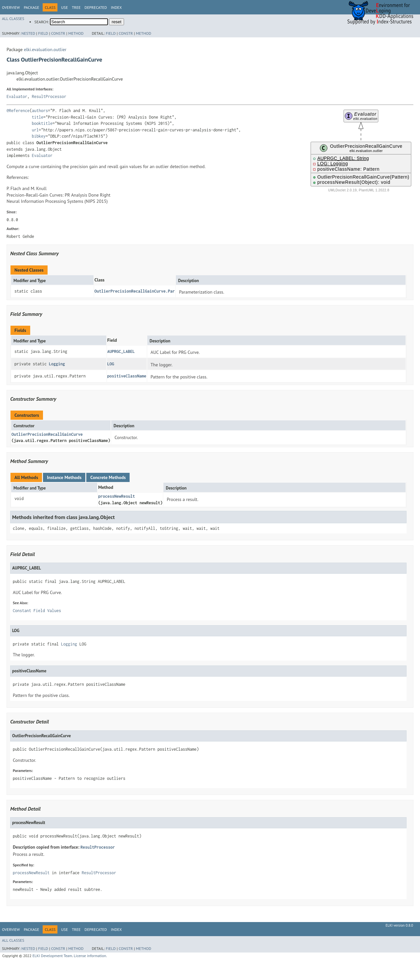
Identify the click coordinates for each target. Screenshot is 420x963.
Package (31, 7)
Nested (28, 33)
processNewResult (116, 496)
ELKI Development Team (52, 955)
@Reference (18, 110)
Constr (58, 33)
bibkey (39, 136)
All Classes (13, 18)
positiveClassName (126, 376)
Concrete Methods (108, 477)
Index (116, 7)
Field (43, 33)
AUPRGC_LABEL (121, 351)
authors (40, 110)
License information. (90, 955)
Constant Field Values (37, 610)
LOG (110, 363)
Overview (11, 7)
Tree (76, 7)
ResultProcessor (49, 96)
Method (76, 33)
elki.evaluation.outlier (45, 49)
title (37, 117)
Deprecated (96, 7)
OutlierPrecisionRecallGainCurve (47, 434)
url (35, 129)
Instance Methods (64, 477)
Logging (57, 363)
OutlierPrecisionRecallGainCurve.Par (134, 291)
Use (64, 7)
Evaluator (17, 96)
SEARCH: (41, 21)
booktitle (42, 123)
